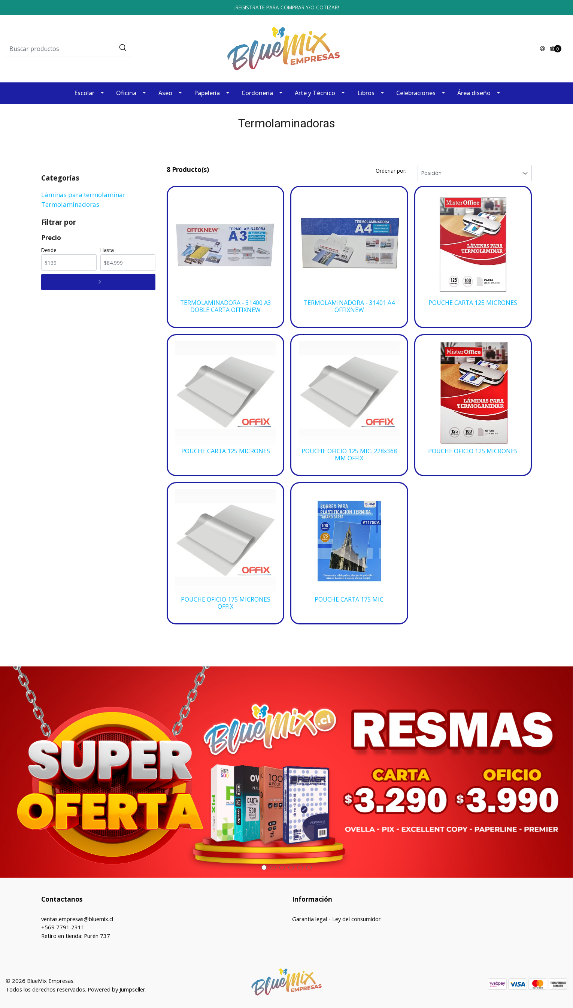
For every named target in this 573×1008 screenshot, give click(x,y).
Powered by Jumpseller (116, 988)
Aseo (165, 92)
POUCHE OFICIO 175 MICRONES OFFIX (225, 602)
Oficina (126, 92)
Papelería (207, 92)
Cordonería (257, 92)
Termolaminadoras (70, 203)
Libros (366, 92)
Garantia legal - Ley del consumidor (336, 918)
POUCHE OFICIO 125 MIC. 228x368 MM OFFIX (349, 454)
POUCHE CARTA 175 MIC (349, 598)
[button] (264, 866)
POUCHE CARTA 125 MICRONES (472, 301)
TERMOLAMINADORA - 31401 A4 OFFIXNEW (349, 305)
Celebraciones (416, 92)
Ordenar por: (391, 169)
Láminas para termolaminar (83, 193)
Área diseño (474, 92)
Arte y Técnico (315, 92)
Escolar (84, 92)
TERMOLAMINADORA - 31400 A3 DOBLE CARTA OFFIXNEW (225, 305)
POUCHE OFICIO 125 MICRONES (473, 450)
